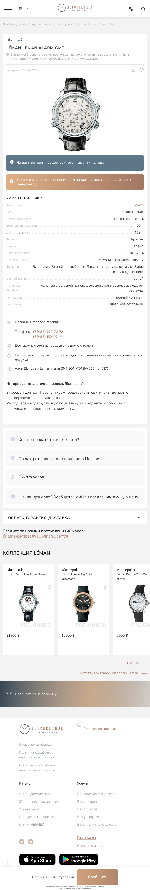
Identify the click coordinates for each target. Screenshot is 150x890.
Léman (138, 205)
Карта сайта (86, 841)
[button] (8, 8)
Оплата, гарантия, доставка (75, 521)
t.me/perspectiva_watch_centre (38, 539)
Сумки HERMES (31, 828)
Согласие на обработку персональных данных (37, 771)
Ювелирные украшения (39, 805)
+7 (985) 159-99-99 (48, 337)
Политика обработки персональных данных (36, 758)
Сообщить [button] (97, 876)
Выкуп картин (88, 821)
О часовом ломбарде (35, 748)
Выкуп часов (87, 805)
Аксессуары (29, 813)
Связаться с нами (91, 850)
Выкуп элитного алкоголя (98, 828)
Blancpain (15, 40)
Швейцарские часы (35, 798)
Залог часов (87, 813)
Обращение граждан (99, 732)
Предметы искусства (37, 821)
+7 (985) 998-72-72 (48, 332)
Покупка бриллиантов (96, 798)
